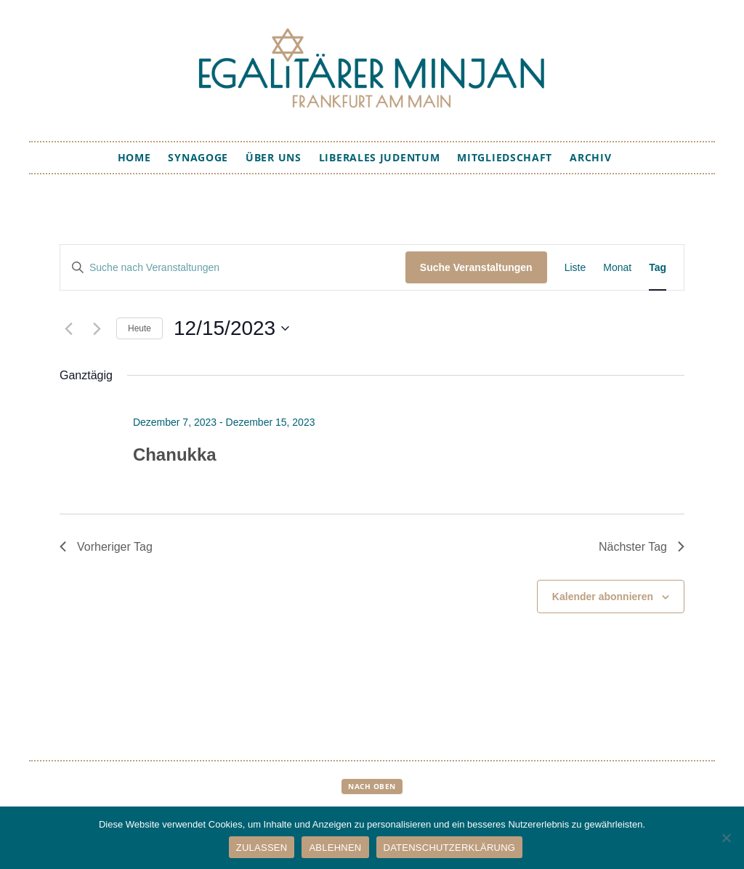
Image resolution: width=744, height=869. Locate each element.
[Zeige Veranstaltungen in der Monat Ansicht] (617, 268)
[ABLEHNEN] (726, 837)
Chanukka (175, 454)
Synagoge (198, 157)
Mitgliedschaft (504, 157)
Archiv (590, 157)
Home (134, 157)
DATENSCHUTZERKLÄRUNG (450, 847)
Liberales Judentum (379, 157)
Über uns (274, 157)
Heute (139, 328)
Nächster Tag (641, 547)
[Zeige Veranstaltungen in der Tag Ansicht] (657, 268)
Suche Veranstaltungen (476, 267)
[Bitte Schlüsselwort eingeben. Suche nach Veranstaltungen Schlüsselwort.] (232, 268)
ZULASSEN (262, 847)
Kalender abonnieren (602, 596)
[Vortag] (68, 328)
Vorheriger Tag (106, 547)
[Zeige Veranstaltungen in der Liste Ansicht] (575, 268)
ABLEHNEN (335, 847)
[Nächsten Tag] (96, 328)
